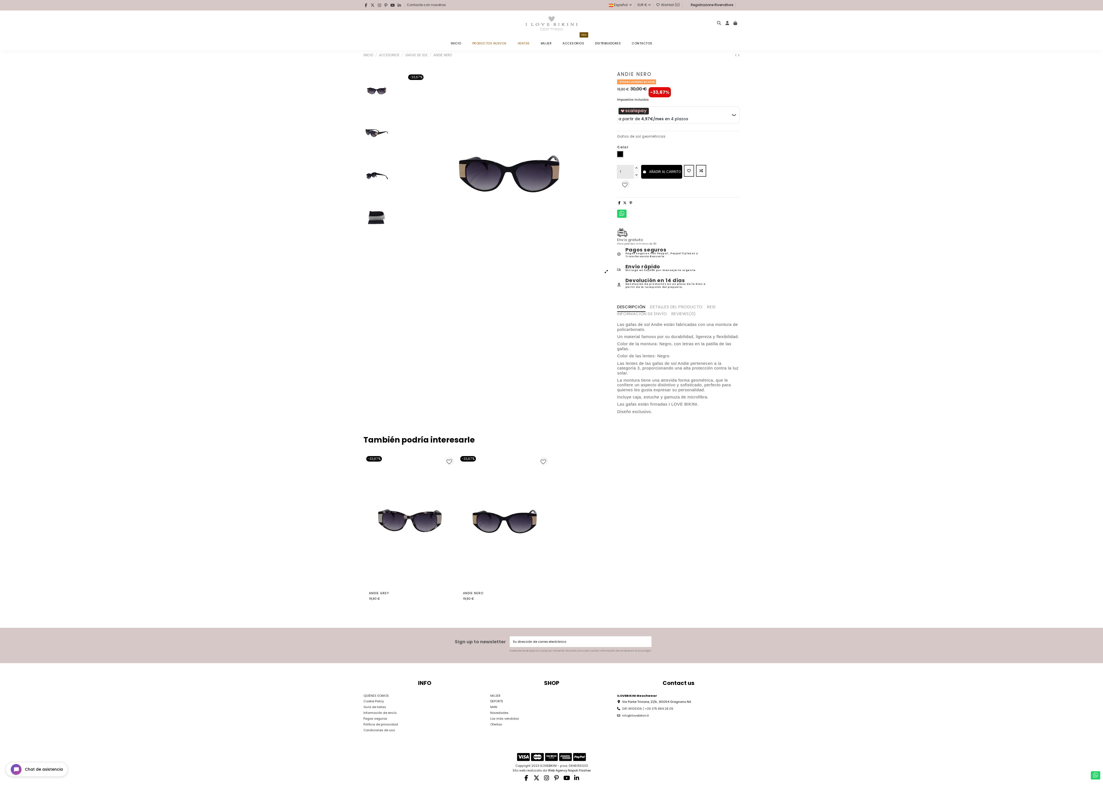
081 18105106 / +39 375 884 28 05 (647, 708)
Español (621, 4)
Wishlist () (668, 4)
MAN (493, 707)
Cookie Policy (373, 701)
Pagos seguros (375, 718)
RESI (711, 307)
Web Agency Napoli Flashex (569, 770)
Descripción (631, 307)
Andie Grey (379, 593)
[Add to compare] (701, 171)
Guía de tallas (374, 707)
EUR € (644, 4)
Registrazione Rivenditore (711, 4)
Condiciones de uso (379, 730)
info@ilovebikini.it (635, 715)
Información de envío (380, 713)
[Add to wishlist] (689, 171)
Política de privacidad (380, 724)
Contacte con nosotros (426, 4)
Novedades (499, 713)
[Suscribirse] (646, 641)
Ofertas (496, 724)
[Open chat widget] (37, 769)
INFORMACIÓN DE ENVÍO (642, 314)
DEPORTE (496, 701)
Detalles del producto (676, 307)
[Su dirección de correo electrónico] (576, 641)
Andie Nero (473, 593)
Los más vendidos (504, 718)
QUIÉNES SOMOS (376, 695)
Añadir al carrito (661, 171)
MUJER (495, 695)
